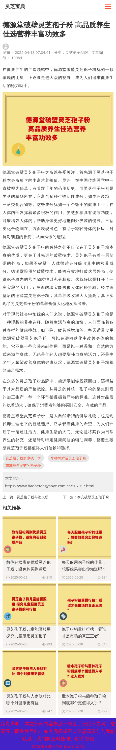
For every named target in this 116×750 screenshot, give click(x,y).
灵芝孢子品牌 (76, 52)
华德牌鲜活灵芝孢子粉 (68, 458)
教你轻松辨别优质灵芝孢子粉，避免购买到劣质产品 (28, 569)
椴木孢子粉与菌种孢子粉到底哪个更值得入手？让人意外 (84, 702)
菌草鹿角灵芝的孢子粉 (23, 465)
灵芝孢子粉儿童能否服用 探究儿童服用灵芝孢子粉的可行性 (28, 635)
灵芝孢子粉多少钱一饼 (23, 458)
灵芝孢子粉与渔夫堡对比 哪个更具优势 (47, 497)
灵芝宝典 (15, 6)
